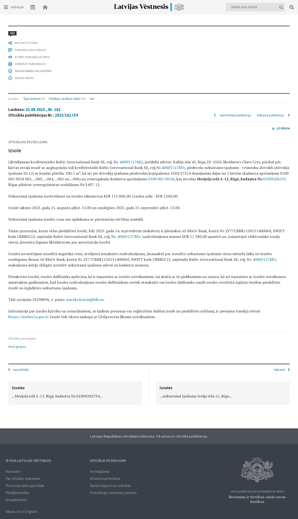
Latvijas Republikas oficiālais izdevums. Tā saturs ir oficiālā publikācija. (149, 436)
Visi (92, 99)
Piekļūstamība (17, 492)
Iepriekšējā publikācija (235, 115)
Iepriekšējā (21, 369)
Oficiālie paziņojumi (108, 460)
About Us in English (21, 511)
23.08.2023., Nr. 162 (43, 109)
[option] (75, 393)
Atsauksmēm (16, 499)
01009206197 (274, 178)
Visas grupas (17, 346)
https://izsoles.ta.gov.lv (28, 316)
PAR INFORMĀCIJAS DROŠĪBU (33, 71)
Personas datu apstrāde (25, 485)
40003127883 (131, 162)
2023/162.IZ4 (66, 115)
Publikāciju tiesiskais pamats (113, 492)
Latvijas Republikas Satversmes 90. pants (257, 491)
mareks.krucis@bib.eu (85, 299)
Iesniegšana (99, 471)
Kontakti (13, 471)
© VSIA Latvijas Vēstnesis (28, 460)
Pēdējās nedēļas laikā (64, 99)
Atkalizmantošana (105, 478)
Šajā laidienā (32, 99)
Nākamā (279, 369)
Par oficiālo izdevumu (23, 478)
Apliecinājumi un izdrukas (110, 485)
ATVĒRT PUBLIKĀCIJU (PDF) (32, 57)
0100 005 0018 (160, 178)
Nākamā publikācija (270, 115)
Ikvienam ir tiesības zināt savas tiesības (257, 499)
